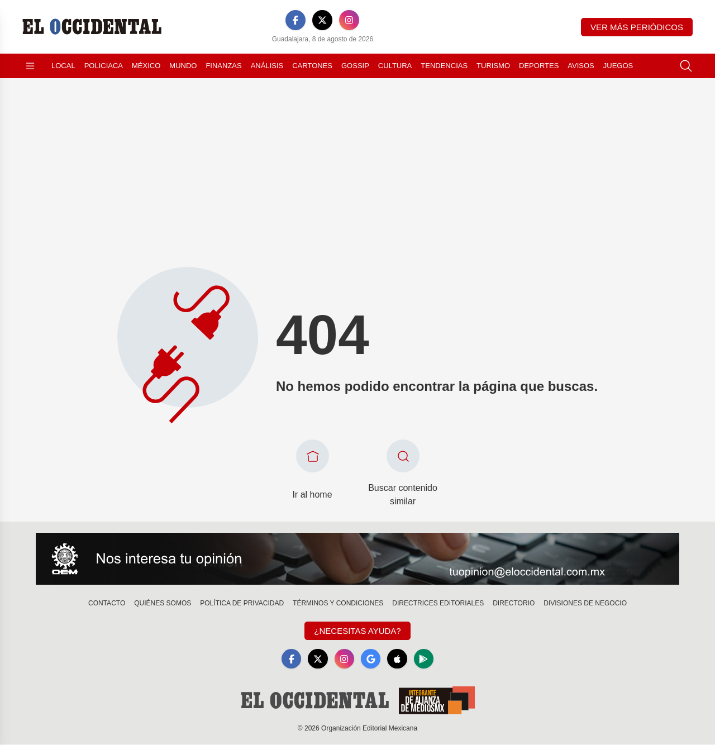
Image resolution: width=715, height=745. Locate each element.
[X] (322, 20)
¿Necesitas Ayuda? (357, 631)
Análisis (267, 65)
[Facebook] (295, 20)
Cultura (395, 65)
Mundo (183, 65)
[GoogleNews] (371, 659)
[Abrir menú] (30, 66)
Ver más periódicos (636, 27)
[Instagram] (349, 20)
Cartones (312, 65)
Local (63, 65)
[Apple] (398, 659)
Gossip (355, 65)
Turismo (493, 65)
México (146, 65)
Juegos (618, 65)
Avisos (581, 65)
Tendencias (444, 65)
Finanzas (223, 65)
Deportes (539, 65)
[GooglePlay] (424, 659)
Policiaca (103, 65)
